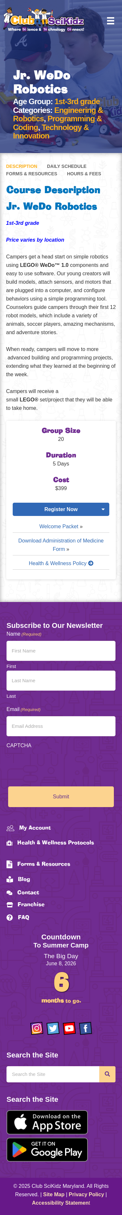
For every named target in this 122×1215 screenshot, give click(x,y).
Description (21, 166)
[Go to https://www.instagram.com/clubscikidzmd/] (36, 1028)
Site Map (54, 1194)
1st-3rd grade (77, 101)
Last (11, 696)
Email (24, 709)
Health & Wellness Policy (61, 563)
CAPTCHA (19, 745)
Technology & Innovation (51, 131)
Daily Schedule (66, 166)
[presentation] (56, 765)
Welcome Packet (58, 526)
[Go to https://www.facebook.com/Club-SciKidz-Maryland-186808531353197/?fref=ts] (85, 1028)
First (11, 666)
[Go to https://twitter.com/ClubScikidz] (53, 1028)
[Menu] (110, 21)
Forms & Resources (31, 173)
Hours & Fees (84, 173)
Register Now (60, 509)
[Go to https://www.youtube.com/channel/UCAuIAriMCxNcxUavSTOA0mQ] (69, 1028)
